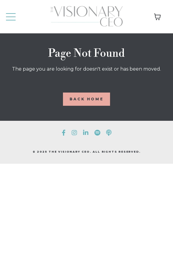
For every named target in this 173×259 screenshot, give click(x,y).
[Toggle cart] (157, 17)
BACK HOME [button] (86, 99)
